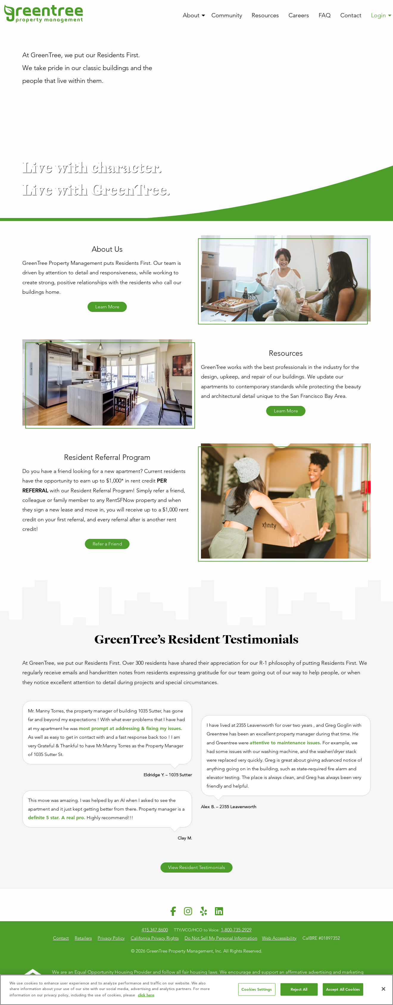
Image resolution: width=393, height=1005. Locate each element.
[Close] (383, 991)
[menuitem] (192, 15)
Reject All (299, 991)
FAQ (325, 15)
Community (226, 15)
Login (378, 15)
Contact (350, 15)
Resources (265, 15)
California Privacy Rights (155, 938)
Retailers (83, 938)
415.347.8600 (155, 930)
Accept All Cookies (343, 991)
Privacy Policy (111, 938)
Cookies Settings (256, 991)
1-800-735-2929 (236, 930)
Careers (298, 15)
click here (146, 997)
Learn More (107, 307)
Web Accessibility (279, 938)
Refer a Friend (107, 544)
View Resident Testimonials (196, 867)
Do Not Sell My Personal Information (221, 938)
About (191, 15)
